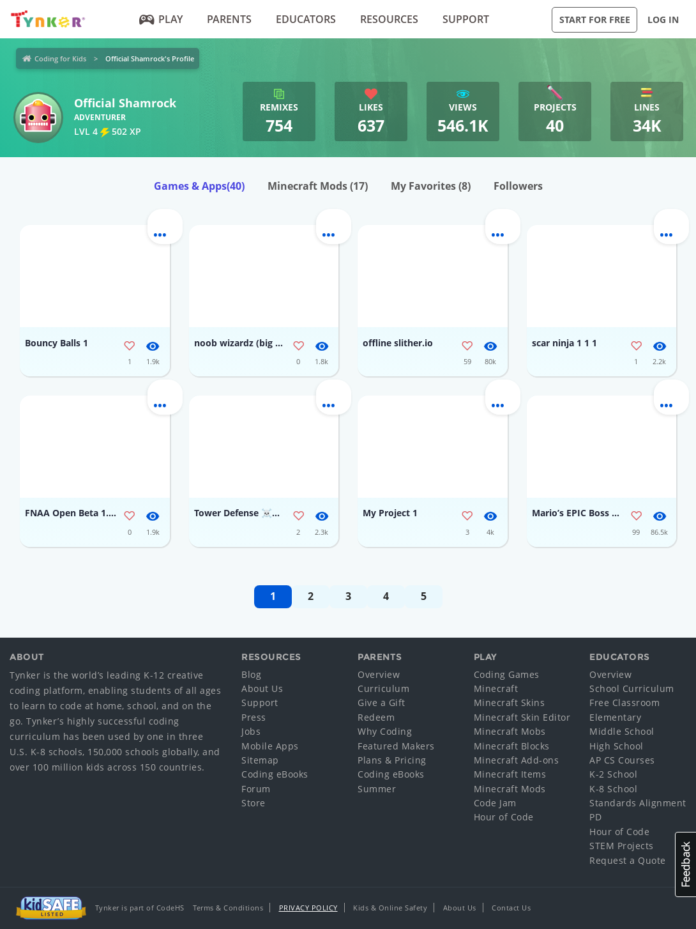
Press (253, 717)
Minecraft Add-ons (516, 760)
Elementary (615, 717)
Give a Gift (381, 702)
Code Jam (495, 803)
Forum (256, 789)
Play (161, 19)
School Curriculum (631, 688)
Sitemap (260, 760)
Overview (379, 674)
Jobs (251, 731)
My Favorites (431, 186)
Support (466, 19)
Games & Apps (199, 186)
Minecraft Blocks (512, 746)
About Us (262, 688)
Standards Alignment (637, 803)
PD (595, 817)
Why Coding (385, 731)
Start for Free (594, 19)
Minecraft (496, 688)
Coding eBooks (274, 774)
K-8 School (613, 789)
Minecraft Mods (318, 186)
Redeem (376, 717)
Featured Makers (396, 746)
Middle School (621, 731)
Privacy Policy (308, 907)
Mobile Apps (270, 746)
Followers (518, 186)
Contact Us (511, 907)
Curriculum (383, 688)
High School (616, 746)
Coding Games (507, 674)
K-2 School (613, 774)
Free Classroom (624, 702)
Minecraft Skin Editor (522, 717)
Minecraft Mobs (510, 731)
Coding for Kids (60, 58)
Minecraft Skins (509, 702)
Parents (229, 19)
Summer (377, 789)
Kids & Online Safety (390, 907)
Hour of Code (504, 817)
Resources (389, 19)
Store (253, 803)
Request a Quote (627, 860)
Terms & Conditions (228, 907)
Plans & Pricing (392, 760)
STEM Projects (621, 846)
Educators (306, 19)
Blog (251, 674)
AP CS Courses (622, 760)
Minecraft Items (510, 774)
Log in (663, 19)
